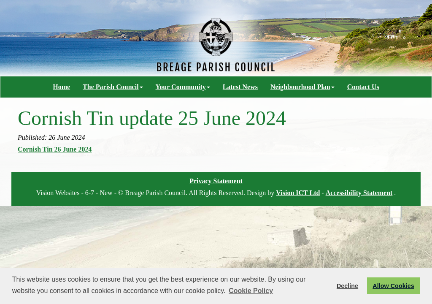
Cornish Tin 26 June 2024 (55, 149)
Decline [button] (347, 285)
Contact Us (363, 86)
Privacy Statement (216, 181)
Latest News (240, 86)
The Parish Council (113, 86)
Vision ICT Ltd (298, 192)
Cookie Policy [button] (251, 290)
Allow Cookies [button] (393, 285)
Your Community (183, 86)
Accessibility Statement (359, 192)
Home (61, 86)
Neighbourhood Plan (302, 86)
